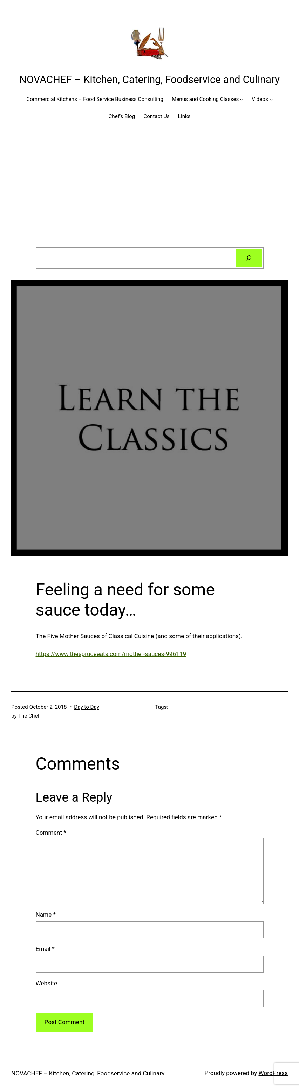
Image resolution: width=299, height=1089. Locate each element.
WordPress (273, 1072)
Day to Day (86, 707)
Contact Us (156, 116)
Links (184, 116)
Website (46, 983)
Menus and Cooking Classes (205, 99)
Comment (51, 832)
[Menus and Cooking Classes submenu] (241, 99)
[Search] (249, 258)
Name (46, 914)
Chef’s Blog (121, 116)
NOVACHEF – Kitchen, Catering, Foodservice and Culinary (149, 79)
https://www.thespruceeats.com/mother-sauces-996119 (111, 653)
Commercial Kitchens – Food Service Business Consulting (94, 99)
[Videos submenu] (271, 99)
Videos (260, 99)
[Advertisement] (149, 186)
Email (45, 948)
